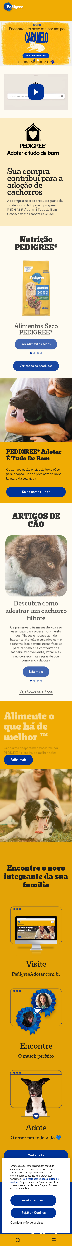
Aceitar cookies (33, 1200)
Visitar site (36, 1155)
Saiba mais (18, 760)
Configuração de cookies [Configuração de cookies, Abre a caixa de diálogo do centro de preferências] (26, 1223)
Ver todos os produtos (36, 368)
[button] (34, 60)
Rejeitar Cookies (33, 1213)
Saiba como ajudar (36, 492)
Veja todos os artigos (36, 693)
